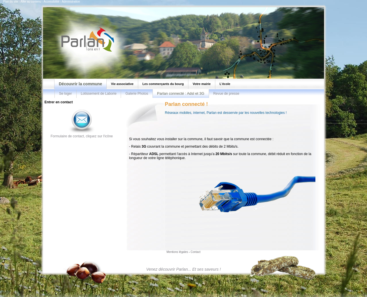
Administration (71, 1)
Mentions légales (177, 252)
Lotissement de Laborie (99, 94)
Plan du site (10, 1)
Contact (195, 252)
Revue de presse (226, 94)
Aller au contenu (30, 1)
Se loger (65, 94)
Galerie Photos (136, 94)
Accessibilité (51, 1)
